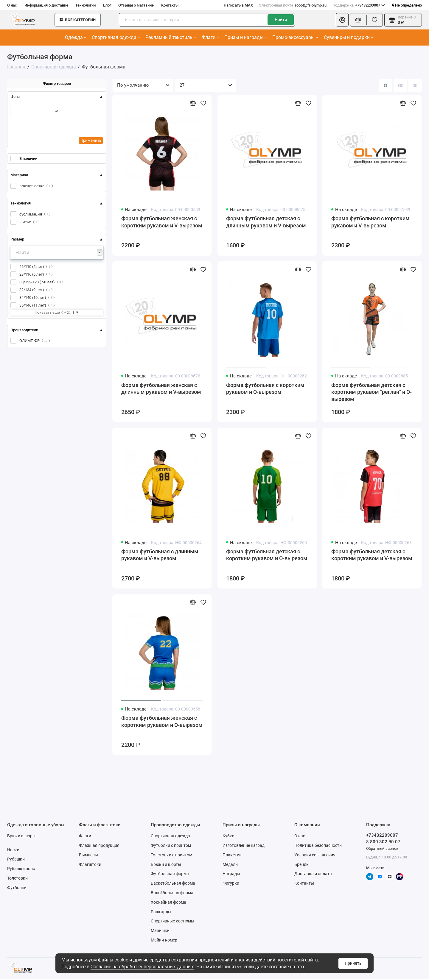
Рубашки (16, 859)
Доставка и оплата (313, 873)
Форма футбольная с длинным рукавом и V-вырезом (159, 555)
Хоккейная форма (168, 902)
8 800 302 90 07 (383, 841)
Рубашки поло (21, 868)
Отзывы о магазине (136, 5)
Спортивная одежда (116, 37)
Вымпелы (88, 854)
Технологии (85, 5)
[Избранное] (375, 19)
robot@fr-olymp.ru (293, 5)
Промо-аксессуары (295, 37)
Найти (281, 19)
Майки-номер (164, 940)
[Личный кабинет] (342, 19)
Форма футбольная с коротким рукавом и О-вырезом (265, 388)
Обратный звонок (382, 848)
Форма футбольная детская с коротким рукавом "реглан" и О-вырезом (371, 392)
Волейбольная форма (172, 892)
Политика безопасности (318, 845)
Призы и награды (245, 37)
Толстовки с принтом (171, 854)
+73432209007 (358, 5)
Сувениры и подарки (348, 37)
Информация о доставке (46, 5)
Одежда (75, 37)
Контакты (169, 5)
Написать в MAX (238, 5)
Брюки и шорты (22, 835)
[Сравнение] (358, 19)
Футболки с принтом (171, 845)
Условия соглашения (314, 854)
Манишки (160, 930)
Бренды (302, 864)
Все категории (78, 20)
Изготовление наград (244, 845)
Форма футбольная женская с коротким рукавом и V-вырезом (161, 222)
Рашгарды (161, 911)
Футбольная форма (170, 873)
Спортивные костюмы (172, 921)
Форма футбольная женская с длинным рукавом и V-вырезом (161, 388)
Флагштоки (90, 864)
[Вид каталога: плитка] (385, 85)
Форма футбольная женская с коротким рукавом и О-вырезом (162, 721)
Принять (353, 963)
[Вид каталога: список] (400, 85)
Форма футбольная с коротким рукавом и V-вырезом (370, 222)
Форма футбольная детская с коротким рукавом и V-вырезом (371, 555)
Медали (230, 864)
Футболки (17, 887)
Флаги (210, 37)
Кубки (228, 835)
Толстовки (17, 878)
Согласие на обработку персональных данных (142, 966)
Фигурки (231, 883)
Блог (107, 5)
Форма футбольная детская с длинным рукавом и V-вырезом (266, 222)
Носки (13, 849)
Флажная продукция (99, 845)
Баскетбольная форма (173, 883)
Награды (231, 873)
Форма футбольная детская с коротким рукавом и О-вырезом (266, 555)
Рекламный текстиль (170, 37)
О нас (12, 5)
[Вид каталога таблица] (415, 85)
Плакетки (232, 854)
